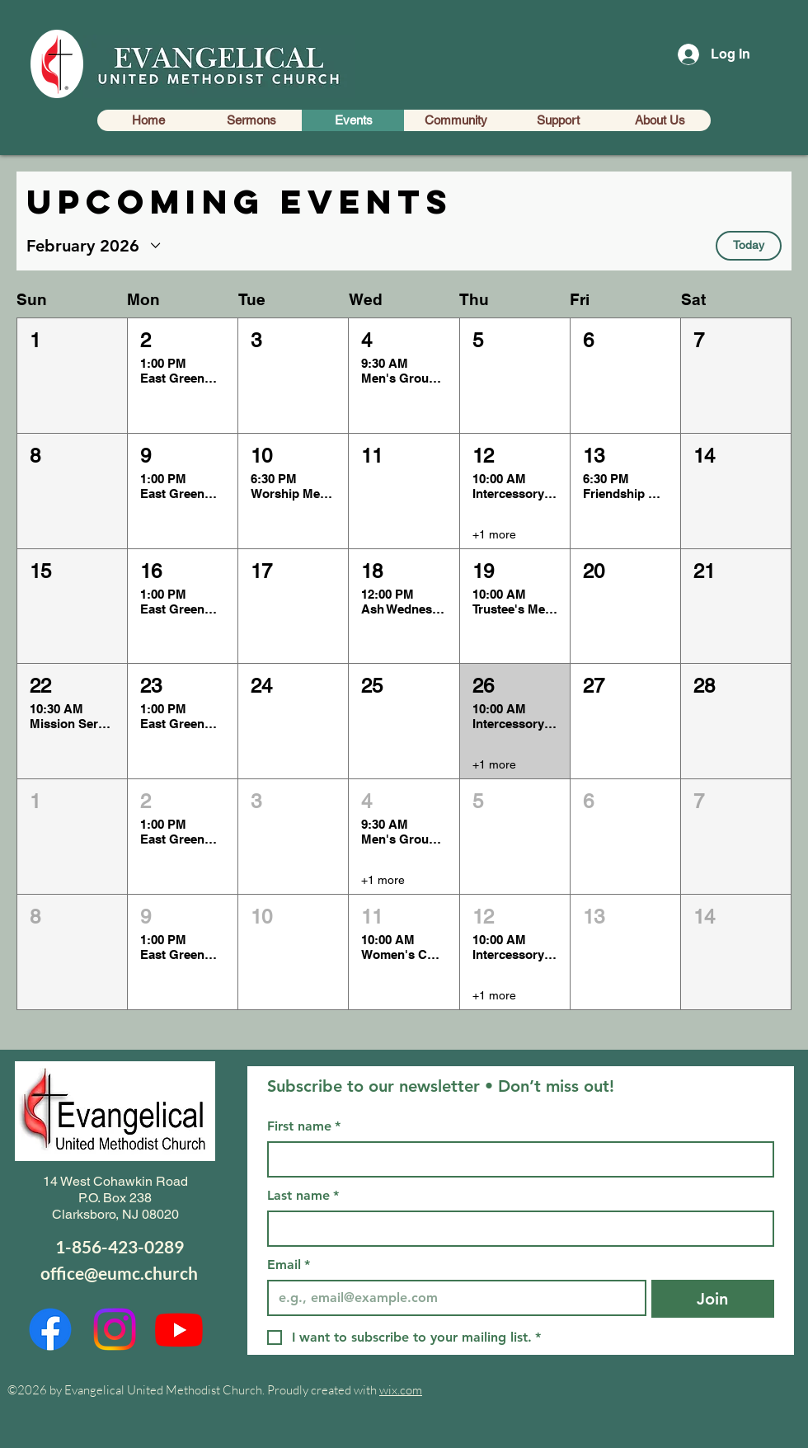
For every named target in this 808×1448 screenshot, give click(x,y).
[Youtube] (179, 1329)
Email (288, 1265)
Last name (303, 1195)
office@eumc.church (119, 1272)
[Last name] (516, 1228)
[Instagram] (115, 1329)
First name (304, 1126)
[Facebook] (50, 1329)
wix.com (400, 1390)
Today (748, 245)
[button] (72, 375)
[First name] (516, 1159)
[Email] (452, 1297)
